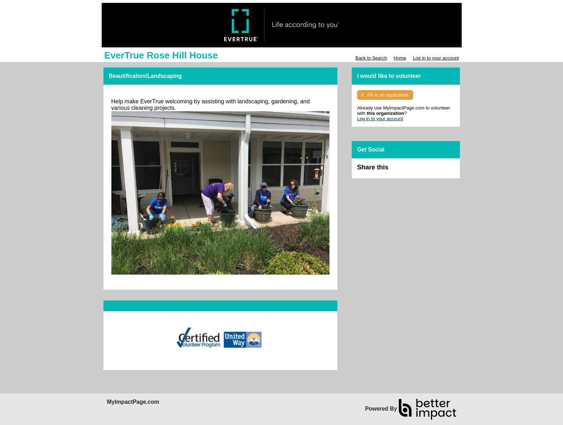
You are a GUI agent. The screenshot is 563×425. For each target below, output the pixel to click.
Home (400, 58)
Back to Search (371, 58)
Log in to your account (436, 58)
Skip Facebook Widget (411, 170)
